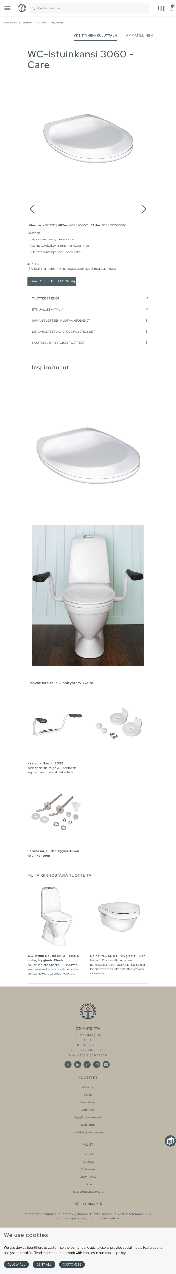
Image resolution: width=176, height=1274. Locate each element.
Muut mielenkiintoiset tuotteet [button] (90, 343)
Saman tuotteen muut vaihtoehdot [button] (90, 320)
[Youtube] (106, 1064)
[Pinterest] (87, 1064)
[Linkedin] (77, 1064)
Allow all (16, 1264)
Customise (72, 1264)
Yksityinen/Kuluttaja (95, 35)
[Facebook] (68, 1064)
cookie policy (115, 1252)
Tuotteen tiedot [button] (90, 298)
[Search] (33, 8)
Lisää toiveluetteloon (51, 281)
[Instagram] (96, 1064)
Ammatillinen (139, 35)
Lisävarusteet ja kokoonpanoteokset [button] (90, 331)
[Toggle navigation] (7, 8)
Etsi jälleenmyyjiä (90, 309)
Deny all (44, 1264)
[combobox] (93, 8)
